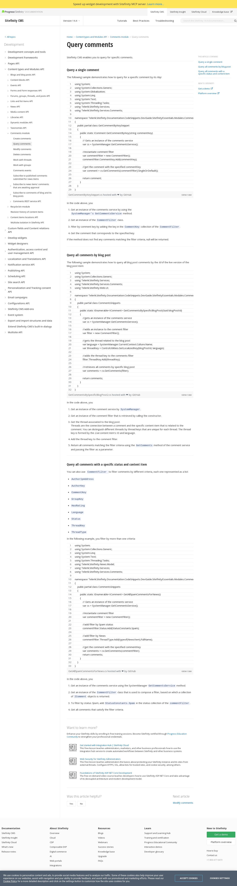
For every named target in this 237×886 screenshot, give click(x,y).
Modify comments (183, 793)
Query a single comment (210, 62)
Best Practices (141, 20)
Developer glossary (154, 842)
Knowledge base (222, 11)
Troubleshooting (164, 20)
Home (70, 36)
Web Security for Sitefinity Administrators (100, 749)
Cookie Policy (10, 881)
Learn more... (155, 4)
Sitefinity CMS (157, 11)
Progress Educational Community (160, 832)
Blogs (100, 823)
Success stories (106, 837)
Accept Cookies (189, 878)
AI (51, 846)
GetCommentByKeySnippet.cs (85, 194)
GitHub (127, 194)
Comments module (119, 36)
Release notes (9, 842)
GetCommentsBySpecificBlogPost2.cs (90, 393)
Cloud (52, 828)
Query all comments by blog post (214, 66)
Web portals (56, 851)
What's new (7, 837)
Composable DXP (58, 837)
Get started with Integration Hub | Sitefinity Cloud (104, 735)
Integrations (56, 856)
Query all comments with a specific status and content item (214, 72)
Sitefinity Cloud (198, 11)
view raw (187, 194)
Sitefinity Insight (178, 11)
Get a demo (205, 88)
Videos (101, 828)
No (81, 794)
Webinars (103, 832)
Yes (71, 794)
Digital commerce (58, 842)
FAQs (100, 851)
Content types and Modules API (91, 36)
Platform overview (208, 93)
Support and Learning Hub (157, 823)
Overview (54, 823)
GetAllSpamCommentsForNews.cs (88, 663)
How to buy (212, 841)
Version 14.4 (71, 20)
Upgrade (102, 846)
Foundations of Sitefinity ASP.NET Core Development (106, 763)
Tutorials (122, 20)
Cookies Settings (220, 878)
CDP (52, 832)
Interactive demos (153, 837)
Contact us (212, 845)
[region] (130, 136)
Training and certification (156, 828)
